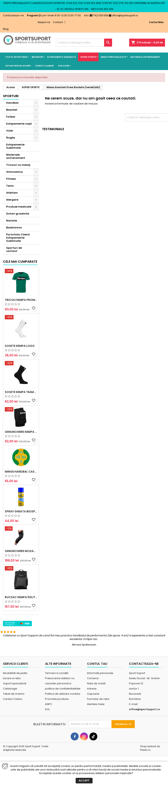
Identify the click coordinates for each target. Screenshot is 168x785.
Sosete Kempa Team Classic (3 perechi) (21, 433)
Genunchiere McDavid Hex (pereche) (21, 592)
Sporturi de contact (14, 249)
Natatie (11, 220)
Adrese (92, 708)
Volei (9, 131)
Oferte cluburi (44, 65)
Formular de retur (98, 718)
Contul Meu (156, 22)
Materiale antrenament (145, 57)
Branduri (37, 57)
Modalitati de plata (15, 692)
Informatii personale (100, 692)
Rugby (10, 137)
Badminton (14, 227)
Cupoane (93, 713)
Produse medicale (18, 207)
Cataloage (10, 708)
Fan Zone (63, 65)
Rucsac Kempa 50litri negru (21, 638)
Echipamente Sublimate (61, 57)
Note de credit (96, 703)
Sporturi (11, 96)
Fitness (11, 179)
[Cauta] (84, 43)
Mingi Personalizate (113, 57)
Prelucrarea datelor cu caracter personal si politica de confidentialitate (62, 703)
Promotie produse (57, 718)
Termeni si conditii (56, 692)
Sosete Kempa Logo (20, 387)
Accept (84, 780)
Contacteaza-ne (13, 15)
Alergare (12, 200)
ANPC (48, 724)
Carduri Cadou (12, 718)
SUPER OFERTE (88, 57)
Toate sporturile (16, 57)
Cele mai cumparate (20, 303)
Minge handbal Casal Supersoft (21, 513)
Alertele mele (96, 724)
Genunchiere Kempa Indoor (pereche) (21, 473)
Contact (58, 22)
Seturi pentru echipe (18, 65)
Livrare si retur (12, 698)
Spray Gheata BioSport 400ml (21, 553)
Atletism (12, 193)
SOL (47, 729)
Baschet (11, 110)
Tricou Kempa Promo (21, 341)
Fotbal (10, 117)
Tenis (10, 186)
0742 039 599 (99, 15)
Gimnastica (14, 172)
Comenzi (93, 698)
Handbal (12, 103)
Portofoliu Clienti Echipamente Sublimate (18, 238)
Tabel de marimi (13, 713)
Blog (6, 29)
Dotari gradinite (17, 214)
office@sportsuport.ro (123, 15)
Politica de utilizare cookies (62, 713)
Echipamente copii (19, 124)
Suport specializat (14, 703)
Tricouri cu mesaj (18, 165)
